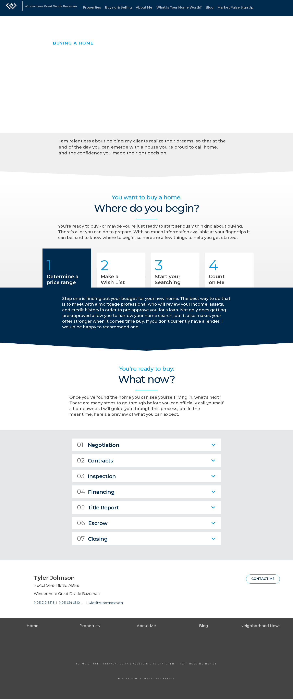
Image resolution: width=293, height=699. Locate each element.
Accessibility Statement (154, 664)
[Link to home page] (11, 8)
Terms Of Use (87, 664)
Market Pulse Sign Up (235, 7)
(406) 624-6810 (69, 603)
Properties (92, 7)
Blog (209, 7)
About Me (144, 7)
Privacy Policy (116, 664)
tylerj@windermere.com (105, 603)
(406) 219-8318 (44, 603)
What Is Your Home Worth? (179, 7)
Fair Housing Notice (198, 664)
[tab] (146, 445)
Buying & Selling (118, 7)
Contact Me (262, 579)
